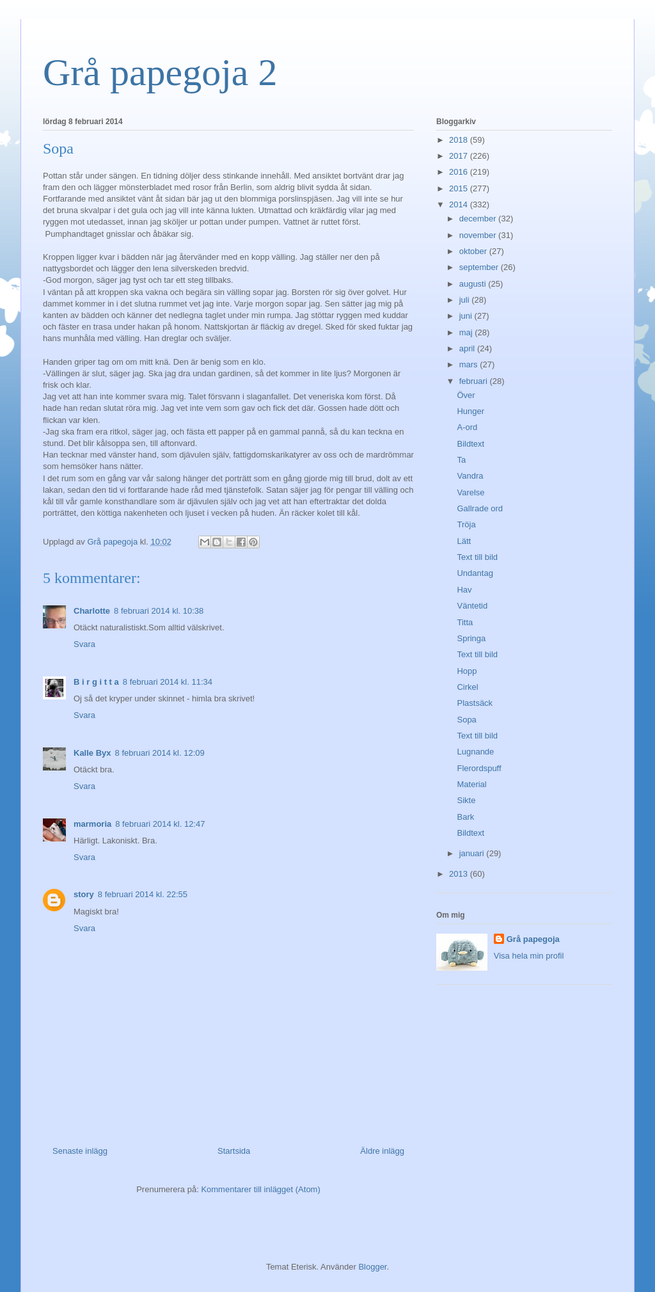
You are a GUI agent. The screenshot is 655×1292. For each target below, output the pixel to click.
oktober (474, 251)
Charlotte (92, 611)
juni (467, 316)
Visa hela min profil (529, 956)
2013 (459, 874)
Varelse (470, 492)
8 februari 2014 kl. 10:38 (158, 611)
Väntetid (472, 605)
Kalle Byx (92, 753)
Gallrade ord (480, 508)
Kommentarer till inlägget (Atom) (260, 1189)
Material (471, 784)
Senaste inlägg (79, 1151)
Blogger (372, 1267)
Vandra (470, 476)
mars (469, 364)
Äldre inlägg (382, 1151)
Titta (465, 622)
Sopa (466, 719)
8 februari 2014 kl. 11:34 (167, 682)
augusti (474, 284)
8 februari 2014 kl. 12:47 (160, 824)
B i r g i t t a (96, 682)
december (478, 218)
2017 (459, 156)
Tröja (466, 524)
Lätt (464, 541)
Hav (464, 589)
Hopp (467, 671)
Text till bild (477, 557)
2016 (459, 172)
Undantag (475, 573)
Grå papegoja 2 (160, 72)
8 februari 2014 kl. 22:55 (142, 894)
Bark (465, 817)
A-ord (467, 427)
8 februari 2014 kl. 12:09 (160, 753)
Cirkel (467, 687)
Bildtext (470, 444)
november (478, 235)
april (468, 348)
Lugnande (475, 751)
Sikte (466, 800)
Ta (461, 460)
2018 (459, 140)
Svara (84, 644)
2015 (459, 188)
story (84, 894)
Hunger (470, 411)
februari (474, 381)
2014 (459, 204)
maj (467, 332)
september (480, 267)
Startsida (233, 1151)
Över (466, 395)
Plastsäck (475, 703)
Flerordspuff (479, 768)
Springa (471, 638)
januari (473, 853)
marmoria (92, 824)
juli (465, 300)
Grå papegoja (533, 939)
